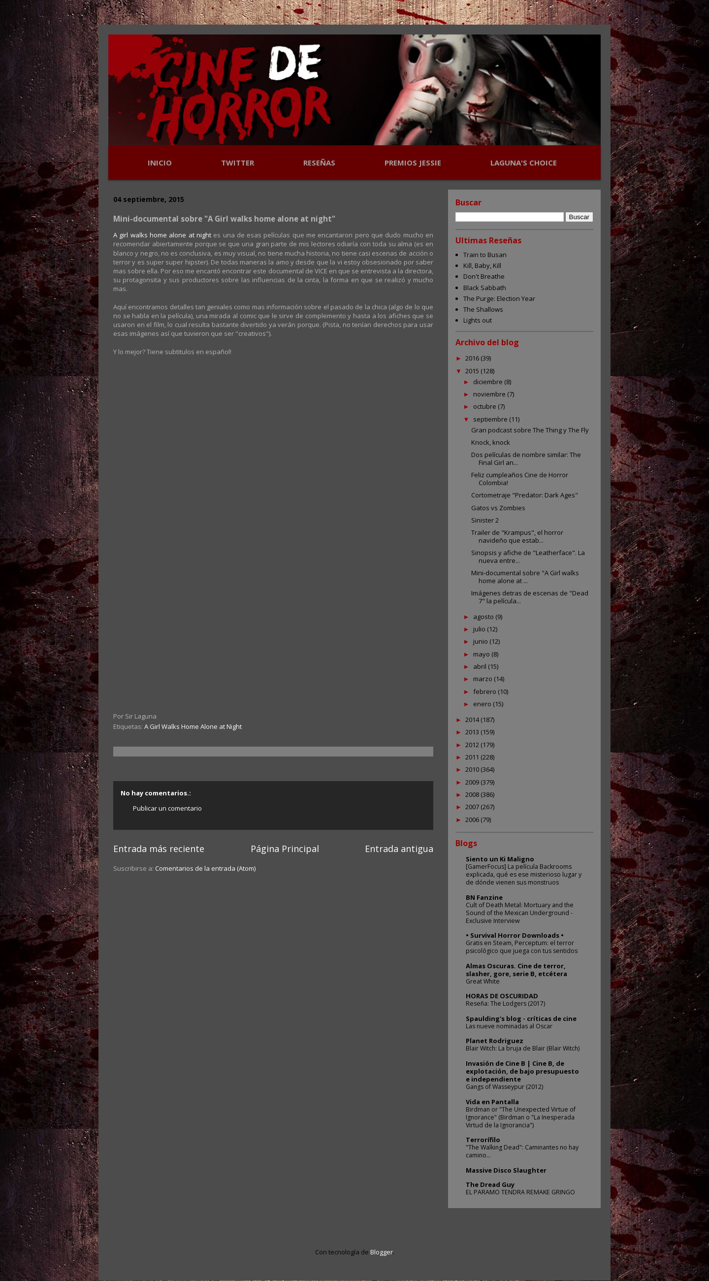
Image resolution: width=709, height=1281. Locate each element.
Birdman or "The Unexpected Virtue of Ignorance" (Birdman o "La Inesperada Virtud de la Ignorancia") (521, 1117)
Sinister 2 (485, 520)
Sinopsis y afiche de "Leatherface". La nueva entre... (528, 556)
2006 (473, 819)
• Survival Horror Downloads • (515, 935)
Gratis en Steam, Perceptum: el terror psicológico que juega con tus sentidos (522, 947)
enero (483, 703)
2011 (473, 757)
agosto (484, 616)
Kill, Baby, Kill (482, 265)
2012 (473, 744)
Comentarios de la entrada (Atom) (205, 868)
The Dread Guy (490, 1184)
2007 (473, 806)
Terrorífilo (483, 1139)
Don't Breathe (484, 276)
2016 (473, 358)
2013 (473, 731)
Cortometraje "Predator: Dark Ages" (524, 495)
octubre (485, 406)
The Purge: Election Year (499, 298)
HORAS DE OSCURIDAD (502, 995)
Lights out (477, 320)
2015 (473, 370)
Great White (483, 981)
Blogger (381, 1252)
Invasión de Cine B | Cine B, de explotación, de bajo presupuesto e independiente (522, 1071)
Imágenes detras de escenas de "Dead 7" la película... (529, 597)
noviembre (490, 394)
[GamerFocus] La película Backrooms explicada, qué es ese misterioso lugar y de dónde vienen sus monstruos (523, 874)
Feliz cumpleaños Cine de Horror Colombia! (519, 478)
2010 (473, 769)
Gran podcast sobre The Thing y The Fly (530, 430)
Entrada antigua (399, 848)
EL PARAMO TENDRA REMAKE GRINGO (520, 1192)
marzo (483, 678)
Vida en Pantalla (492, 1101)
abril (480, 666)
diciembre (488, 381)
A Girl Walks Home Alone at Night (193, 726)
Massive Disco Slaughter (506, 1170)
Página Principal (285, 848)
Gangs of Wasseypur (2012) (504, 1087)
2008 (473, 794)
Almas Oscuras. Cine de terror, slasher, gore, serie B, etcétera (516, 969)
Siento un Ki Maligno (500, 858)
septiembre (491, 419)
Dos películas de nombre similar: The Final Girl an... (526, 458)
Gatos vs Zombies (498, 507)
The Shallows (483, 309)
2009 (473, 782)
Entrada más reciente (158, 848)
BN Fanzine (484, 897)
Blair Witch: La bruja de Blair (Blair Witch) (523, 1048)
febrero (485, 691)
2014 (473, 719)
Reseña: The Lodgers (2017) (505, 1003)
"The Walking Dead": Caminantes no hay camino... (522, 1151)
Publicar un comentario (167, 808)
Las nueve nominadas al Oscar (509, 1026)
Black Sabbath (484, 287)
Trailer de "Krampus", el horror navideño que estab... (517, 536)
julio (480, 628)
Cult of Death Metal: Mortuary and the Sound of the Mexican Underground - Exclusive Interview (520, 913)
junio (481, 641)
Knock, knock (490, 442)
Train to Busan (485, 254)
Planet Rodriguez (494, 1040)
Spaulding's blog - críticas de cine (521, 1018)
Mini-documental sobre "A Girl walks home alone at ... (525, 576)
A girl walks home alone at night (162, 234)
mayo (482, 654)
